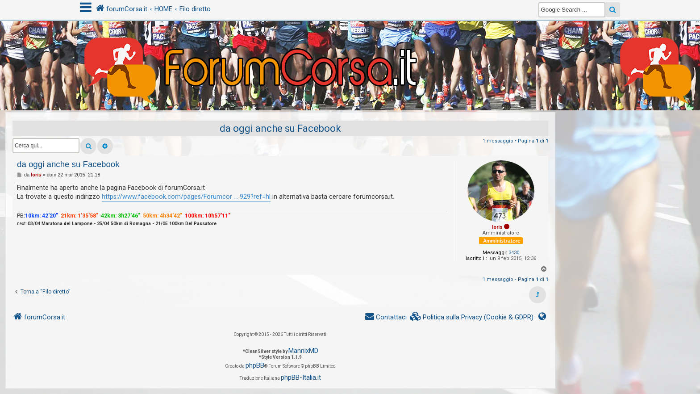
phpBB (255, 365)
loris (497, 227)
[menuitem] (472, 317)
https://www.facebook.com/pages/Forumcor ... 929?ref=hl (186, 196)
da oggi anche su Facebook (280, 128)
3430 (513, 253)
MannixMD (303, 351)
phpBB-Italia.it (301, 377)
